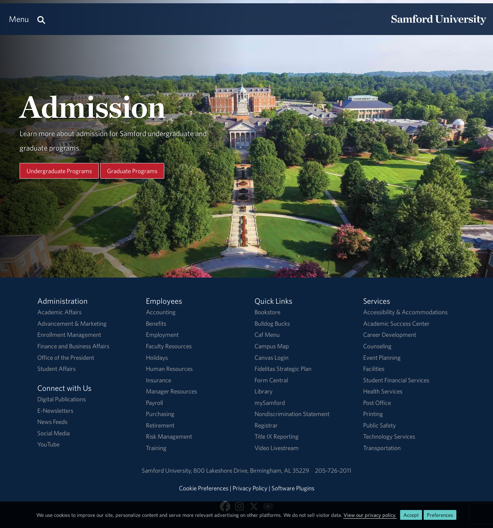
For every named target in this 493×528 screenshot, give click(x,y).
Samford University (167, 470)
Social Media (53, 433)
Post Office (377, 403)
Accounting (161, 312)
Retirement (160, 425)
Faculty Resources (169, 346)
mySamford (270, 403)
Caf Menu (267, 334)
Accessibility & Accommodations (405, 312)
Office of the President (65, 357)
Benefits (156, 323)
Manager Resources (171, 391)
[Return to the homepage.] (438, 25)
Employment (162, 334)
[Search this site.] (41, 19)
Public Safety (379, 425)
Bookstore (267, 312)
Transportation (382, 448)
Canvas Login (272, 357)
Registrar (266, 425)
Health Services (382, 391)
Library (264, 391)
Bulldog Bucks (272, 323)
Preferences (440, 515)
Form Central (271, 380)
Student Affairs (56, 369)
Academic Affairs (59, 312)
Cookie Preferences (203, 488)
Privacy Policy (250, 488)
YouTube (48, 444)
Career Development (389, 334)
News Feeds (52, 422)
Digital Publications (61, 399)
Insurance (158, 380)
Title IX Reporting (277, 436)
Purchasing (160, 414)
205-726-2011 (333, 470)
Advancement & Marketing (72, 323)
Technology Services (389, 436)
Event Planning (382, 357)
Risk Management (169, 436)
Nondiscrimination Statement (292, 414)
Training (156, 448)
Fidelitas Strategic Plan (283, 369)
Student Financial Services (396, 380)
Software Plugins (293, 488)
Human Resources (169, 369)
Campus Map (272, 346)
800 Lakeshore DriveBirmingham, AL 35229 (251, 470)
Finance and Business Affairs (73, 346)
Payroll (154, 403)
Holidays (157, 357)
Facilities (373, 369)
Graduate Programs (132, 170)
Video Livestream (277, 448)
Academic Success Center (396, 323)
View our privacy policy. (369, 515)
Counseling (377, 346)
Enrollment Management (69, 334)
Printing (373, 414)
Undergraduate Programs (59, 170)
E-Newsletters (55, 410)
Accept (411, 515)
